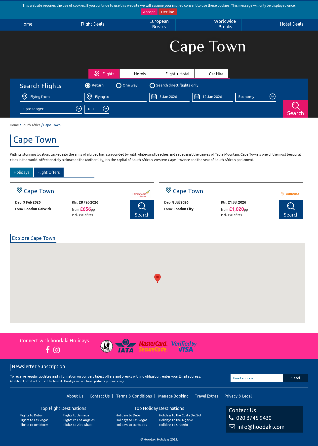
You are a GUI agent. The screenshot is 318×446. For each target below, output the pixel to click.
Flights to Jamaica (76, 415)
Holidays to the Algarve (176, 420)
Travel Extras (206, 396)
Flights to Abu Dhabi (77, 424)
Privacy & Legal (238, 396)
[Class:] (255, 97)
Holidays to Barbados (131, 424)
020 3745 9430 (250, 418)
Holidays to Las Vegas (131, 420)
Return (94, 85)
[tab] (104, 73)
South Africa (31, 125)
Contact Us (100, 396)
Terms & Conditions (134, 396)
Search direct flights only (173, 85)
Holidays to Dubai (128, 415)
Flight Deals (92, 23)
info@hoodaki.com (256, 427)
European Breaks (159, 24)
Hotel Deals (291, 23)
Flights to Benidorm (34, 424)
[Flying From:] (51, 97)
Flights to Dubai (31, 415)
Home (26, 23)
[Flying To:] (115, 97)
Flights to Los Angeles (79, 420)
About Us (75, 396)
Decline (167, 12)
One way (126, 85)
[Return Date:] (212, 97)
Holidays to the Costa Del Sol (180, 415)
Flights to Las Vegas (34, 420)
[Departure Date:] (169, 97)
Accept (149, 12)
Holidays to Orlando (173, 424)
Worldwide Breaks (225, 24)
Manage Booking (173, 396)
